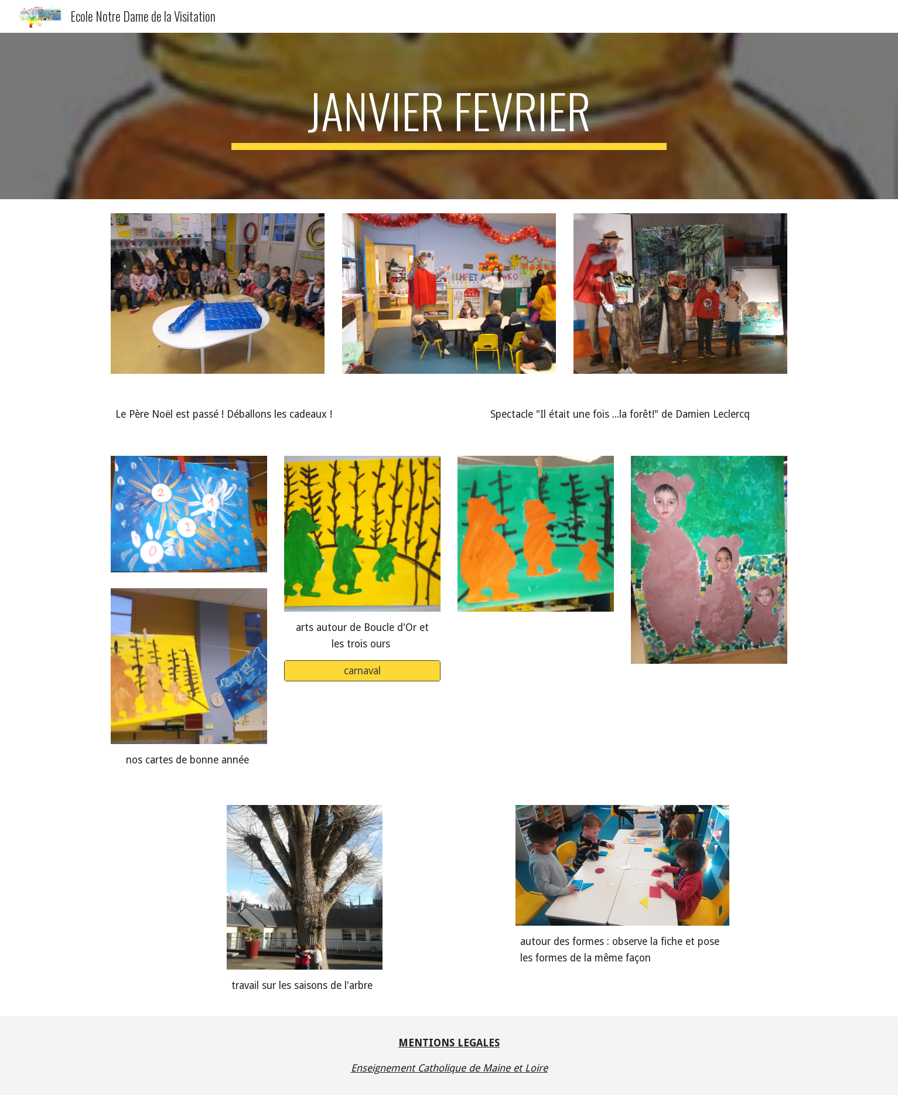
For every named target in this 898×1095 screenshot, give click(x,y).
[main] (449, 116)
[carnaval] (362, 671)
